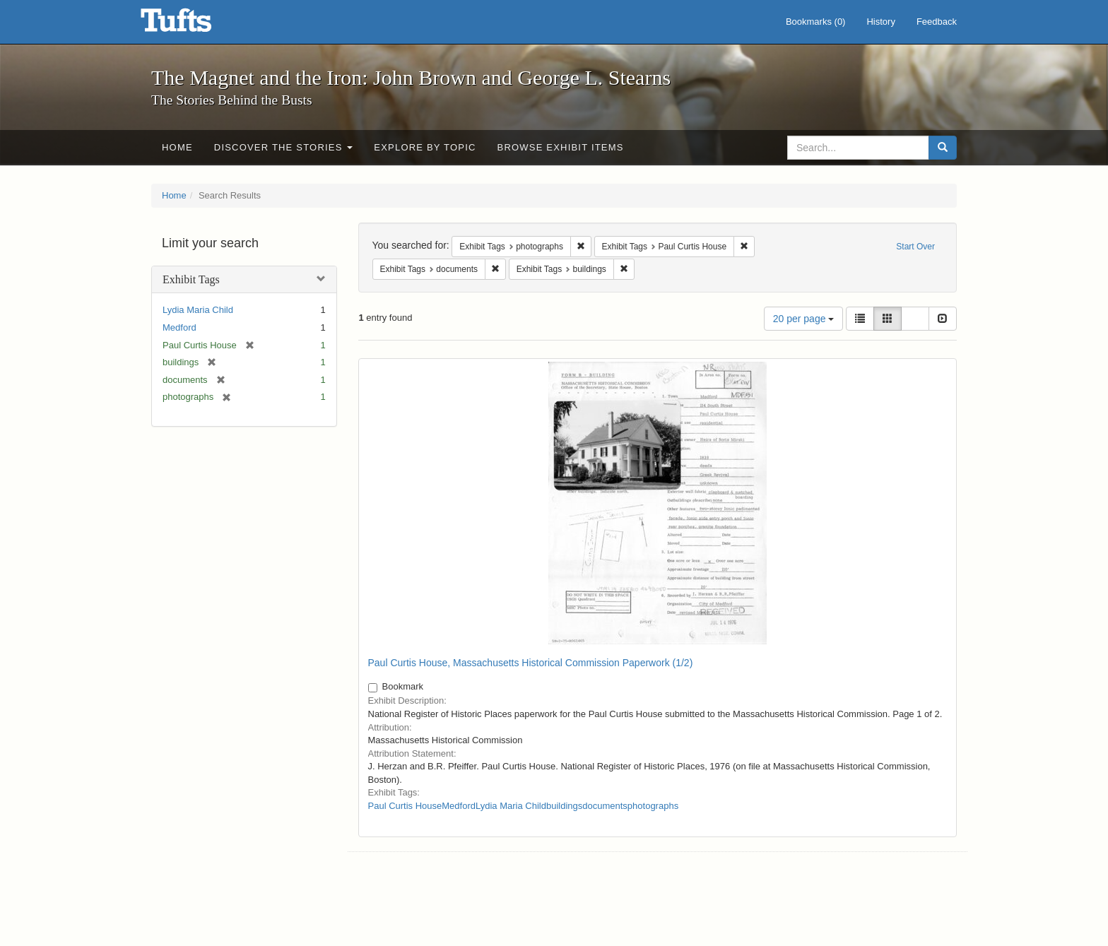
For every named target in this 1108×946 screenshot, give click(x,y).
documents (604, 805)
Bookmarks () (816, 21)
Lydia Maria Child (198, 310)
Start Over (915, 247)
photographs (652, 805)
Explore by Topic (425, 147)
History (880, 21)
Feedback (937, 21)
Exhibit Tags (191, 279)
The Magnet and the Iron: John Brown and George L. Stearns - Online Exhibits (194, 24)
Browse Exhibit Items (560, 147)
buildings (564, 805)
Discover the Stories (283, 147)
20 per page (804, 318)
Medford (179, 327)
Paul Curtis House (405, 805)
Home (177, 147)
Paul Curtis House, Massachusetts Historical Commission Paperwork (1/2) (530, 662)
